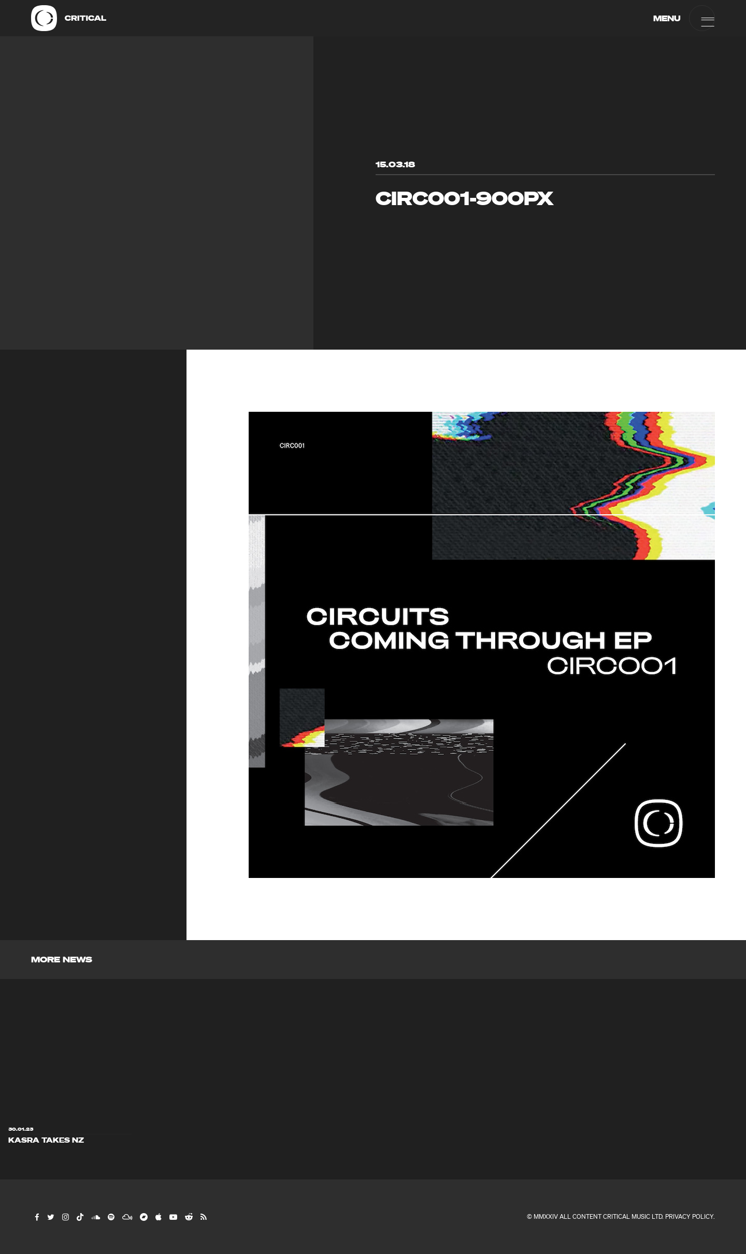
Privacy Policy (689, 1216)
